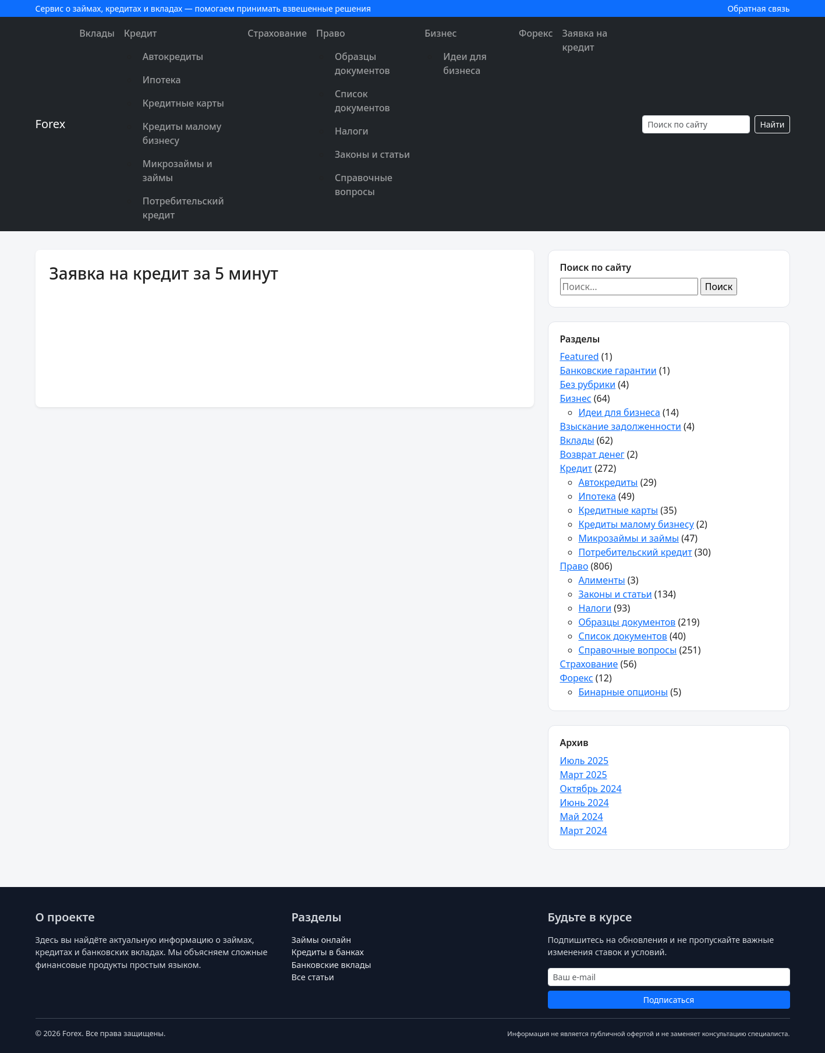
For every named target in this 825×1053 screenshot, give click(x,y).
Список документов (362, 100)
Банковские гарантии (608, 370)
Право (330, 33)
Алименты (602, 580)
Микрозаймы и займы (178, 170)
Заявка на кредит (584, 40)
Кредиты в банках (328, 951)
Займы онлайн (322, 939)
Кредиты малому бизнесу (182, 133)
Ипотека (162, 79)
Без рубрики (588, 384)
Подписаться (669, 999)
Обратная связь (758, 8)
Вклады (96, 33)
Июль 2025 (584, 760)
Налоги (352, 131)
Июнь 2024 (584, 802)
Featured (579, 356)
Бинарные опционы (623, 691)
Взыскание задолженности (620, 426)
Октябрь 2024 (591, 788)
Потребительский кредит (183, 208)
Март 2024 (583, 830)
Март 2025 (583, 774)
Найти (772, 124)
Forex (51, 124)
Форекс (536, 33)
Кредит (140, 33)
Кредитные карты (183, 103)
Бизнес (440, 33)
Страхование (277, 33)
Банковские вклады (331, 964)
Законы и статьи (372, 154)
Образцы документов (362, 63)
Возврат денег (592, 454)
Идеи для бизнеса (465, 63)
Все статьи (313, 977)
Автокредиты (173, 56)
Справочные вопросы (363, 184)
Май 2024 (581, 816)
